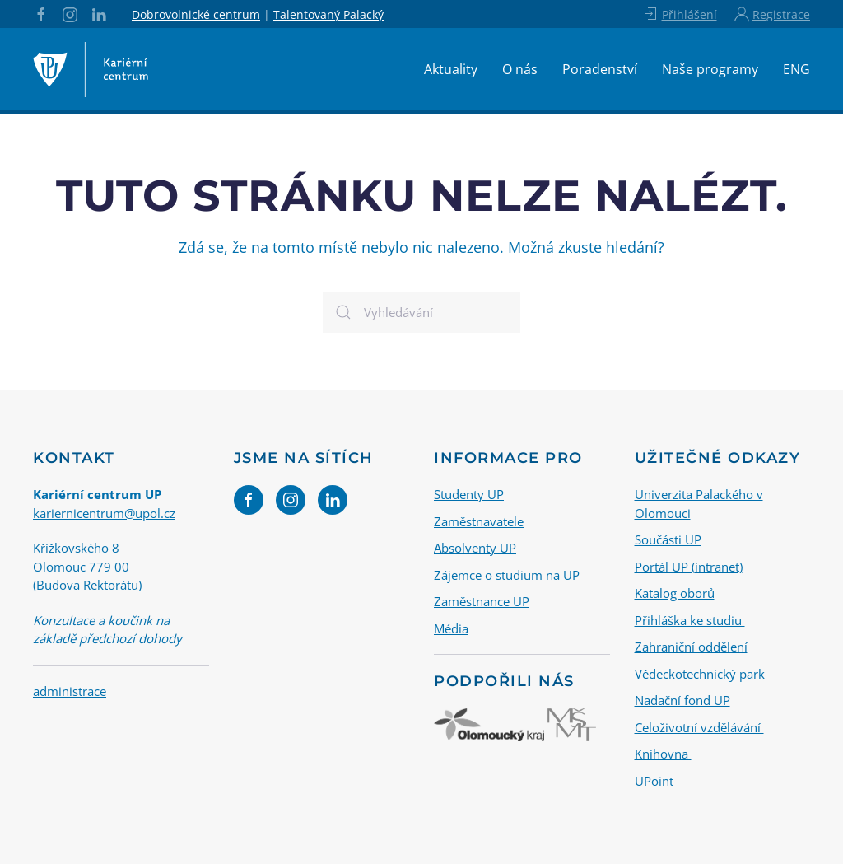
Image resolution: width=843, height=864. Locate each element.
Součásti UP (668, 539)
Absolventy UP (475, 547)
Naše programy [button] (710, 69)
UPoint (654, 781)
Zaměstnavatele (479, 521)
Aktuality (450, 69)
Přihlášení (679, 14)
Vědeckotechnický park (701, 674)
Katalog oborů (675, 593)
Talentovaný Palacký (328, 14)
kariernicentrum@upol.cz (104, 513)
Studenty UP (469, 494)
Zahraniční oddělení (691, 646)
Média (451, 628)
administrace (69, 691)
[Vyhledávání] (421, 312)
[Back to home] (90, 69)
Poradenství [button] (599, 69)
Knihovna (663, 753)
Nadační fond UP (682, 700)
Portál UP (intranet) (689, 566)
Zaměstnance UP (481, 601)
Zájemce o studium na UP (507, 575)
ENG (796, 69)
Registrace (772, 14)
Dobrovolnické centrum (196, 14)
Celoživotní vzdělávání (699, 727)
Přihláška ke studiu (690, 620)
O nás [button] (520, 69)
